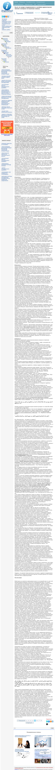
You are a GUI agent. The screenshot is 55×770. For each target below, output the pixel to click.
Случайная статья (6, 22)
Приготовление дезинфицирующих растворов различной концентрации (6, 72)
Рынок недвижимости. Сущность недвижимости (43, 736)
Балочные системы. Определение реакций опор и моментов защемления (6, 178)
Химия (5, 60)
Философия (3, 58)
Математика (8, 48)
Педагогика (6, 52)
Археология (5, 38)
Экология (7, 61)
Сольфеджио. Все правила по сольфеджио (6, 173)
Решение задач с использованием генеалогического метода (22, 750)
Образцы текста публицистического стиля (6, 108)
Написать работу (6, 29)
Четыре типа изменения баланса (6, 112)
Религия (6, 53)
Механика (5, 51)
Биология (6, 39)
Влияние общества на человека (6, 144)
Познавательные (40, 2)
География (8, 41)
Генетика (7, 40)
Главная (16, 2)
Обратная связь (6, 27)
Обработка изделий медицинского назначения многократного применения (6, 102)
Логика (5, 45)
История (4, 44)
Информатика (4, 43)
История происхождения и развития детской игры (42, 750)
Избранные (22, 2)
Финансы (4, 59)
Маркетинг (7, 47)
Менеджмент (4, 50)
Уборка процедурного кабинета (5, 169)
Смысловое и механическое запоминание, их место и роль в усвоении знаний (6, 92)
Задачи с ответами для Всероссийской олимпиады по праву (6, 116)
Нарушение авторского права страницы (42, 767)
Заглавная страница (4, 19)
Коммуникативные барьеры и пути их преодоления (6, 97)
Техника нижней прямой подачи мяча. (5, 77)
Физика (9, 56)
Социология (8, 54)
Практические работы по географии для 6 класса (5, 155)
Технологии (9, 55)
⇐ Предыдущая (29, 12)
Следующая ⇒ (45, 12)
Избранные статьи (6, 21)
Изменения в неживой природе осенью (6, 164)
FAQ (3, 28)
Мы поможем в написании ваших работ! (7, 135)
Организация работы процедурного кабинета (5, 86)
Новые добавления (6, 26)
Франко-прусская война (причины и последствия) (6, 81)
